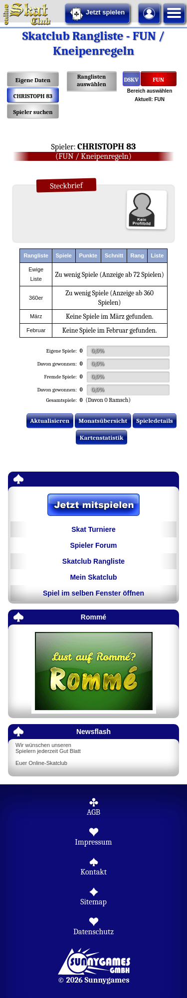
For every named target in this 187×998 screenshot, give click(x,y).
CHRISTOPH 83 (32, 96)
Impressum (93, 842)
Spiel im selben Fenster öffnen (93, 593)
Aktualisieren (49, 420)
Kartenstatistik (102, 437)
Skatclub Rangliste (93, 561)
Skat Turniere (93, 529)
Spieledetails (155, 420)
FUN (158, 79)
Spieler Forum (93, 545)
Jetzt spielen (97, 14)
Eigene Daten (32, 80)
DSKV (131, 79)
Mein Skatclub (93, 577)
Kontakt (93, 872)
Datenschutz (93, 931)
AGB (93, 812)
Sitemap (93, 901)
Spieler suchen (32, 112)
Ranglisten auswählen (91, 80)
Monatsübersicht (103, 420)
